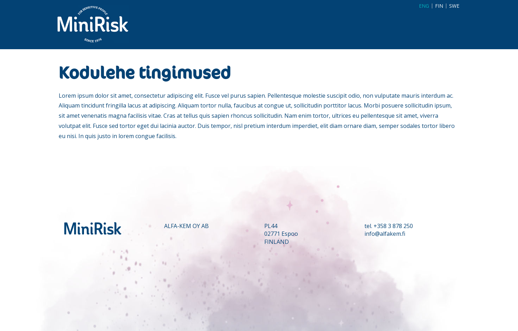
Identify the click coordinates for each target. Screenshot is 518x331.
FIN (439, 6)
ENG (424, 6)
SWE (454, 6)
